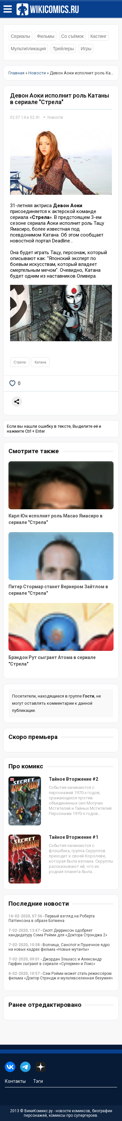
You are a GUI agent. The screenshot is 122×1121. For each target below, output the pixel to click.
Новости (55, 117)
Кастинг (98, 36)
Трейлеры (63, 48)
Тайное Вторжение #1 (73, 837)
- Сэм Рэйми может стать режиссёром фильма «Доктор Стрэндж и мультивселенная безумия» (60, 975)
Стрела (20, 362)
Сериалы (20, 36)
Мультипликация (28, 48)
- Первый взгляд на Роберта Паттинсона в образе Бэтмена (51, 918)
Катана (40, 362)
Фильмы (45, 36)
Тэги (38, 1081)
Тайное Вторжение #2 (73, 779)
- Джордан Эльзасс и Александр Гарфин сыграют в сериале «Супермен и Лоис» (55, 961)
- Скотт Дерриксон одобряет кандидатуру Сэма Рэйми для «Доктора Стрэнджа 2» (57, 932)
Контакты (15, 1081)
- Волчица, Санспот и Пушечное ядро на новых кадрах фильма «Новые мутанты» (59, 947)
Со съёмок (72, 36)
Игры (86, 48)
